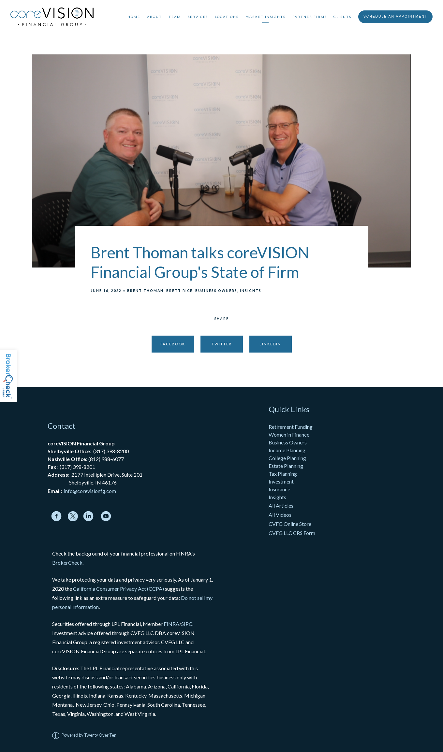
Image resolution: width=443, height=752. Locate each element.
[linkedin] (88, 516)
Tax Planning (283, 473)
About (154, 17)
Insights (250, 291)
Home (133, 17)
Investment (281, 481)
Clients (342, 17)
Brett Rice (179, 291)
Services (198, 17)
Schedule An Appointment (395, 16)
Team (175, 17)
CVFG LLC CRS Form (292, 533)
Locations (227, 17)
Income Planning (287, 450)
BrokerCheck (67, 562)
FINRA (171, 624)
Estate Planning (286, 466)
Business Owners (216, 291)
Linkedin (270, 344)
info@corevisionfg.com (90, 491)
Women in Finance (289, 434)
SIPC (186, 624)
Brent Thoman (145, 291)
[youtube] (106, 516)
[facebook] (56, 516)
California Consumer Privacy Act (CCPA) (118, 589)
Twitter (222, 344)
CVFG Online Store (290, 524)
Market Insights (265, 17)
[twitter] (73, 516)
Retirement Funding (291, 427)
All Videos (280, 515)
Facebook (172, 344)
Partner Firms (309, 17)
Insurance (279, 489)
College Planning (287, 458)
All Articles (281, 505)
